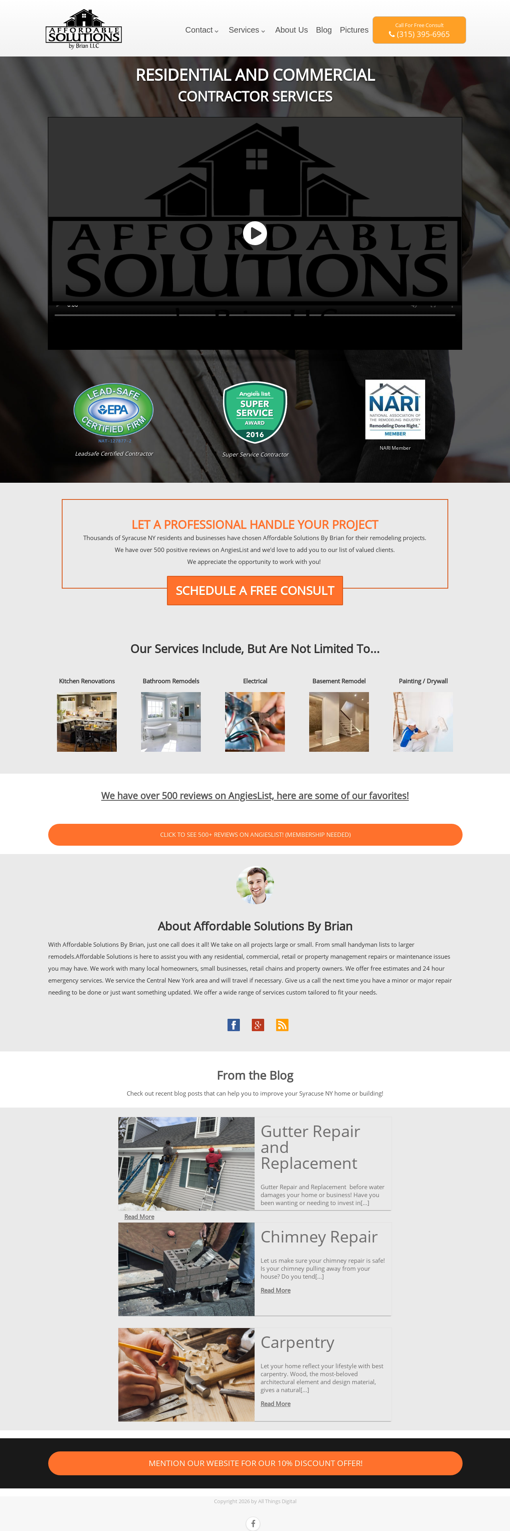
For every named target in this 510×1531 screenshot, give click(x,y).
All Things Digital (277, 1501)
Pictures (354, 29)
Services (244, 29)
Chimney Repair (319, 1236)
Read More (139, 1217)
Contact (199, 29)
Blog (324, 29)
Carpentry (297, 1342)
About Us (291, 29)
